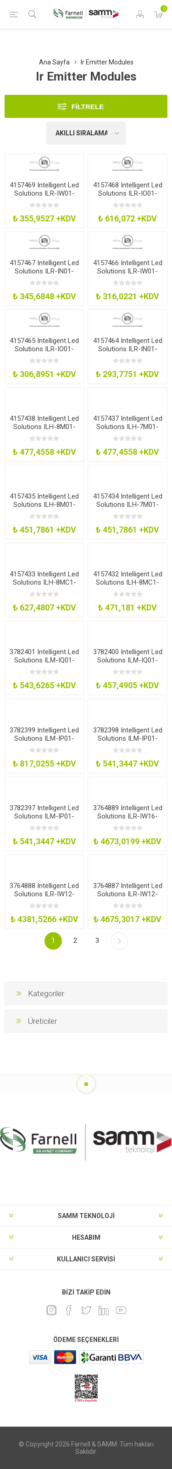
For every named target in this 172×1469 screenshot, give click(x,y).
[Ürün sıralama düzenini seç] (86, 133)
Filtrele (88, 106)
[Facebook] (68, 1310)
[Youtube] (121, 1310)
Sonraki (119, 941)
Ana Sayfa (54, 62)
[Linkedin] (103, 1310)
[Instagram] (51, 1310)
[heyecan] (86, 1310)
